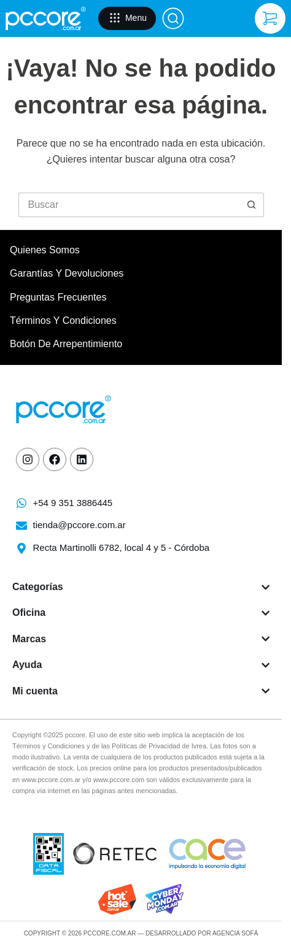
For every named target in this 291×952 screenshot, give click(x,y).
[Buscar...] (128, 205)
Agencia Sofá (235, 933)
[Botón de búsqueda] (251, 205)
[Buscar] (173, 18)
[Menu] (127, 18)
